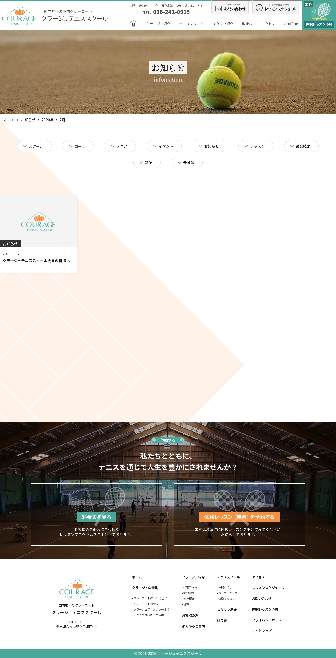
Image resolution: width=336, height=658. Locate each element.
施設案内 (189, 593)
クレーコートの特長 (146, 604)
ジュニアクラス (228, 593)
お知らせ (291, 23)
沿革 (186, 604)
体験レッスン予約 (265, 609)
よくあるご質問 (193, 626)
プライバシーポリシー (268, 620)
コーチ (80, 146)
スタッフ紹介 (222, 23)
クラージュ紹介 (158, 23)
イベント (165, 146)
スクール (36, 146)
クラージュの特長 (145, 587)
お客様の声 (190, 615)
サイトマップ (262, 630)
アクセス (268, 23)
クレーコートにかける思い (150, 598)
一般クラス (225, 587)
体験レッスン (226, 599)
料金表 (247, 23)
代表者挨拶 (190, 587)
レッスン (257, 146)
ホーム (137, 577)
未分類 (188, 162)
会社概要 (189, 599)
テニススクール (191, 23)
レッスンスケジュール (268, 587)
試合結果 (303, 146)
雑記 (148, 162)
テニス (122, 146)
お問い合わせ (262, 598)
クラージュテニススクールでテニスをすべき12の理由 (151, 612)
